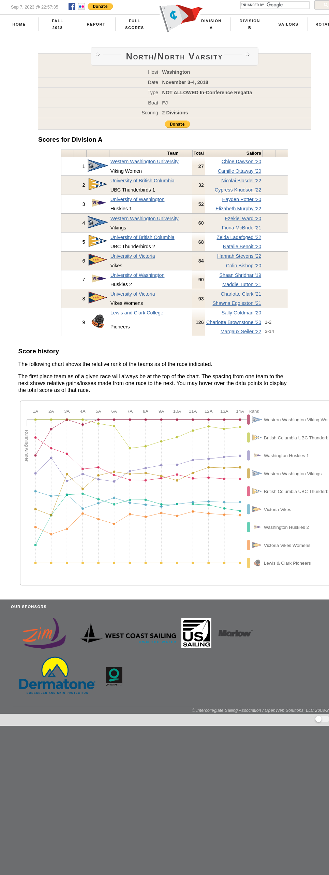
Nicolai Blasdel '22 (241, 180)
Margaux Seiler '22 (241, 331)
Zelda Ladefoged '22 (238, 237)
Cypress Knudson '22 (238, 190)
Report (96, 24)
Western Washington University (144, 161)
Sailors (288, 24)
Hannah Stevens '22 (239, 256)
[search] (274, 5)
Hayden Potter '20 (241, 199)
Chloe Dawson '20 (241, 161)
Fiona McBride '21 (241, 227)
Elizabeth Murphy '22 (238, 208)
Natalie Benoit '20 (242, 246)
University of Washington (137, 199)
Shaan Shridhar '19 (240, 275)
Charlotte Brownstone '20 (233, 322)
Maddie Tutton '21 (241, 284)
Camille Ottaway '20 (239, 171)
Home (19, 24)
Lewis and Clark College (136, 312)
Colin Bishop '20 (243, 265)
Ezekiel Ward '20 (243, 218)
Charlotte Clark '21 (241, 294)
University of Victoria (132, 256)
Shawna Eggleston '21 (236, 303)
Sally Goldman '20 (241, 312)
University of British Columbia (142, 180)
